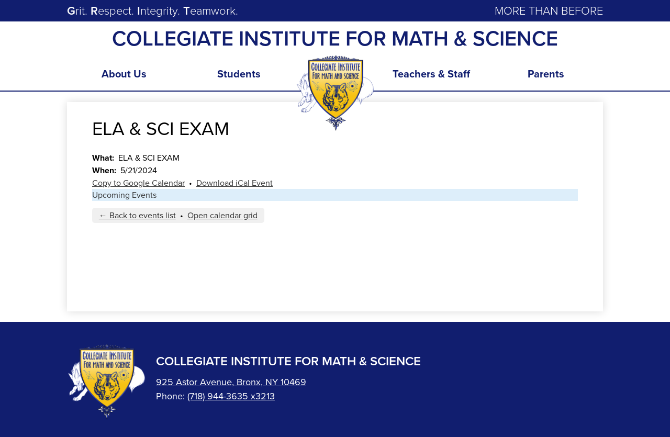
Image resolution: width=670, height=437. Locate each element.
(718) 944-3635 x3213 (231, 396)
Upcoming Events (124, 195)
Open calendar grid (222, 215)
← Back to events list (137, 215)
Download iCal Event (234, 183)
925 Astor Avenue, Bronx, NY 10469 (231, 382)
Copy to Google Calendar (138, 183)
